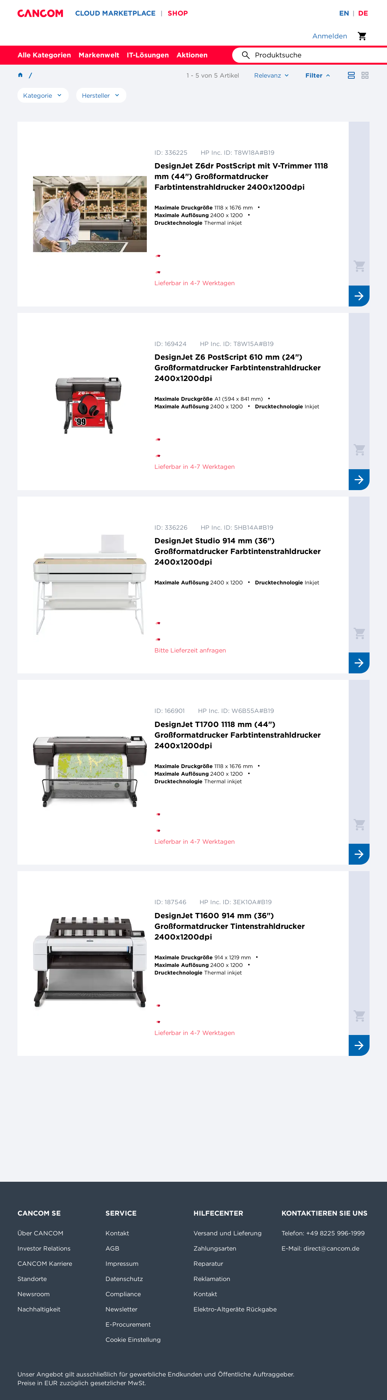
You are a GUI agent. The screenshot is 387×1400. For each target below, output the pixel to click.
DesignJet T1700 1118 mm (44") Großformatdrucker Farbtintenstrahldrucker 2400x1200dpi (237, 734)
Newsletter (121, 1309)
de (363, 13)
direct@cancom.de (331, 1248)
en (344, 13)
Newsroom (33, 1294)
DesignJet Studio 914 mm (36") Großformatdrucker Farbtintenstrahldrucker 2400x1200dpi (237, 551)
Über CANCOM (40, 1233)
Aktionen (192, 55)
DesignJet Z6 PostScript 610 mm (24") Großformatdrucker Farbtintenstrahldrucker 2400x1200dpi (237, 367)
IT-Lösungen (148, 55)
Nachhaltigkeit (38, 1309)
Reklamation (212, 1279)
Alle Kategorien (44, 55)
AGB (112, 1248)
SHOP (178, 13)
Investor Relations (44, 1248)
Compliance (123, 1294)
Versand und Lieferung (228, 1233)
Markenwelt (99, 55)
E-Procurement (128, 1324)
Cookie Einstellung (133, 1339)
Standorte (32, 1279)
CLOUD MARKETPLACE (115, 13)
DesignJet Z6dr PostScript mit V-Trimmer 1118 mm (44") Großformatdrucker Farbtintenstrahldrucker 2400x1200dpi (241, 176)
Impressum (121, 1263)
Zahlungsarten (215, 1248)
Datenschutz (124, 1279)
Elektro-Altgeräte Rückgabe (235, 1309)
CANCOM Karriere (44, 1263)
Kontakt (117, 1233)
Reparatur (208, 1263)
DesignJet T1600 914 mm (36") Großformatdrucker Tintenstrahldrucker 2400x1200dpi (229, 926)
